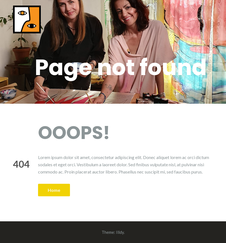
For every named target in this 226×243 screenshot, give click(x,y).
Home (54, 190)
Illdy (120, 232)
